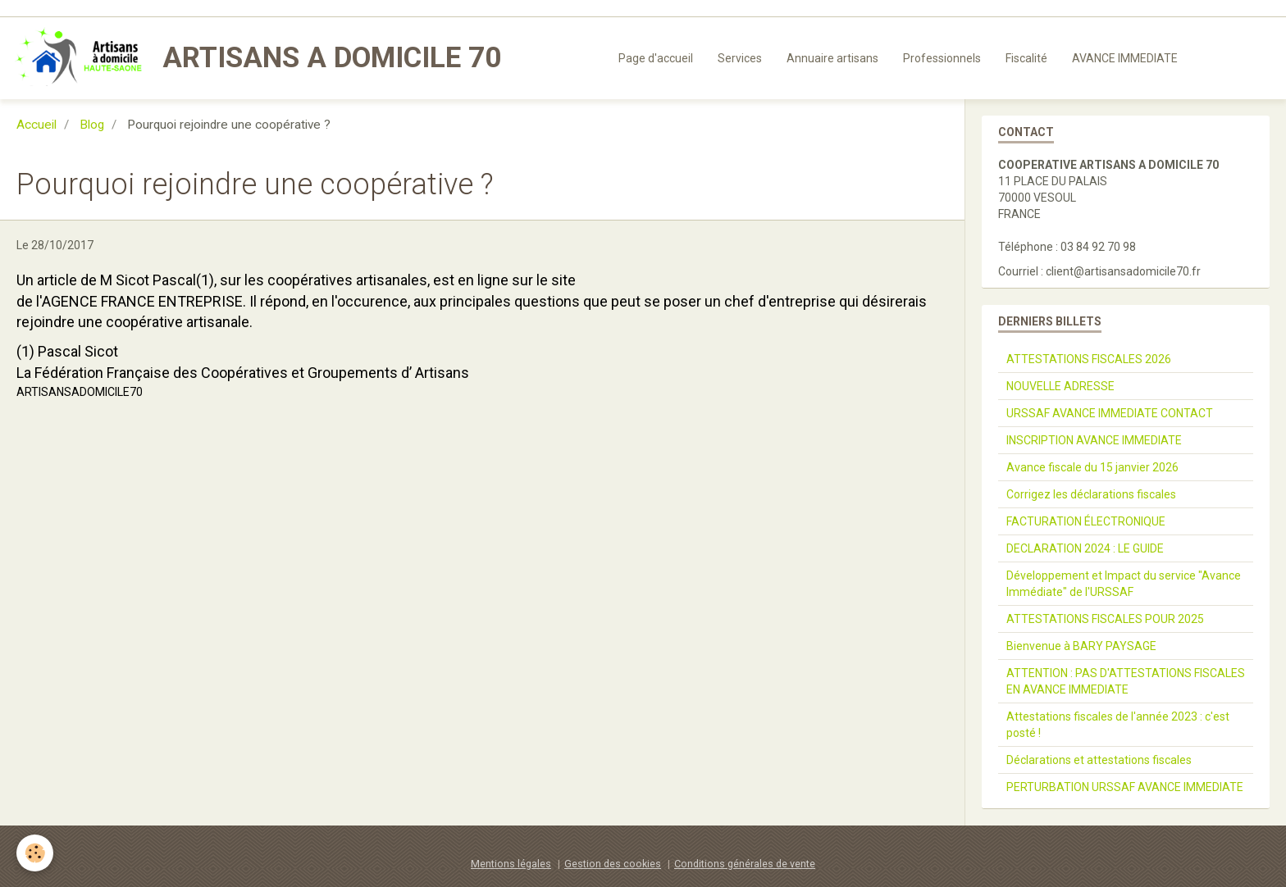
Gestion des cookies (612, 863)
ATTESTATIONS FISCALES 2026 (1088, 359)
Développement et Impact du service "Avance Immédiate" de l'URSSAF (1123, 583)
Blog (92, 124)
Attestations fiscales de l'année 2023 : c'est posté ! (1117, 724)
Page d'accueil (655, 58)
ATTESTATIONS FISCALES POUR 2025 (1105, 618)
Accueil (36, 124)
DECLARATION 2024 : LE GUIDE (1085, 548)
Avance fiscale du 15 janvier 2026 (1092, 467)
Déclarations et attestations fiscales (1099, 759)
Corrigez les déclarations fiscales (1091, 494)
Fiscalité (1026, 58)
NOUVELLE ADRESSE (1060, 386)
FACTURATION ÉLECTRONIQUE (1085, 521)
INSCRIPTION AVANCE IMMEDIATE (1094, 440)
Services (740, 58)
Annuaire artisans (832, 58)
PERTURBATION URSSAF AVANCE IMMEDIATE (1124, 787)
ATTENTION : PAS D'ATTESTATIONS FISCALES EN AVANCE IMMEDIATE (1125, 681)
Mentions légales (511, 863)
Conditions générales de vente (744, 863)
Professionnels (942, 58)
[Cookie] (34, 853)
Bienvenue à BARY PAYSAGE (1081, 646)
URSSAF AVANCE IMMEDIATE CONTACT (1109, 413)
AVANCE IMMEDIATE (1125, 58)
